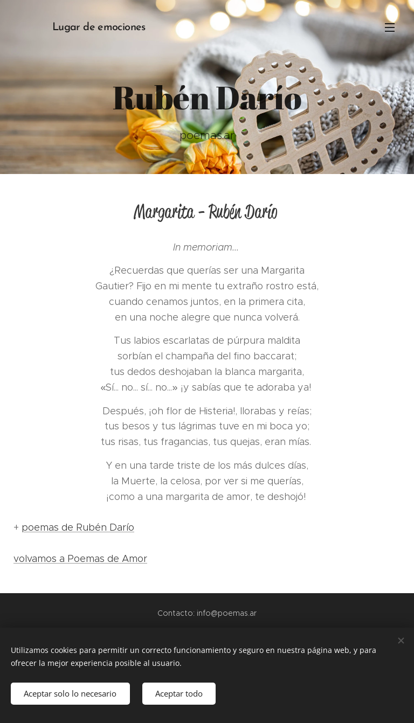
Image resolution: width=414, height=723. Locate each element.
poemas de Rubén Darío (78, 527)
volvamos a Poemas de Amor (80, 559)
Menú (390, 27)
